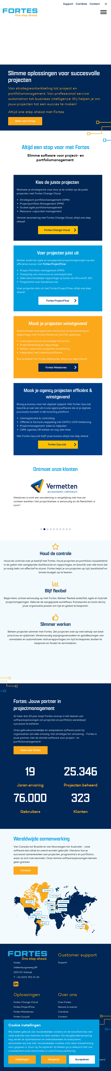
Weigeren (53, 1059)
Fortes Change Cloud (60, 230)
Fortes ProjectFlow (61, 301)
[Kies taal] (105, 4)
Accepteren (82, 1059)
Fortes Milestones (60, 367)
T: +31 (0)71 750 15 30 (26, 982)
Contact (95, 3)
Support (68, 3)
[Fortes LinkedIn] (16, 989)
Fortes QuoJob (62, 444)
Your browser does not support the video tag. (55, 41)
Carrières (81, 3)
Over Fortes (64, 1007)
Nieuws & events (67, 1012)
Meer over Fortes (25, 121)
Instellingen (22, 1059)
